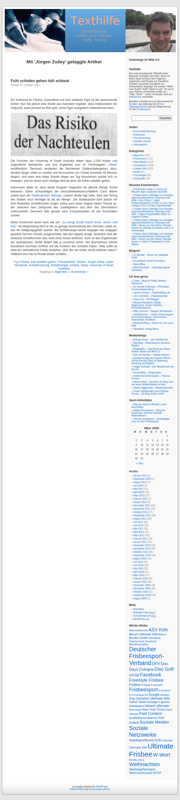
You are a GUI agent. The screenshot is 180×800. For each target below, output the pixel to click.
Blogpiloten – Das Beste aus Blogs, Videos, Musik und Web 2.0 (151, 350)
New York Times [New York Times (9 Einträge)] (153, 709)
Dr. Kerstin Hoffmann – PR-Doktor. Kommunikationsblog (150, 288)
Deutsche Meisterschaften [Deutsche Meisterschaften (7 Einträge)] (143, 643)
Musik (136, 172)
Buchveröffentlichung (144, 131)
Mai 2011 (138, 528)
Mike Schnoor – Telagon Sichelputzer (152, 311)
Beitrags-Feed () (144, 612)
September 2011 (142, 515)
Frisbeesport (143, 109)
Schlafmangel (59, 265)
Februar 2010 (140, 578)
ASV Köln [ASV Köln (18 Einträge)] (158, 629)
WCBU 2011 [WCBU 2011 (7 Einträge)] (136, 759)
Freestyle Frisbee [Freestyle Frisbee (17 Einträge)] (146, 680)
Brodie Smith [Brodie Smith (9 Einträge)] (138, 638)
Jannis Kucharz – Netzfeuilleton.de (151, 292)
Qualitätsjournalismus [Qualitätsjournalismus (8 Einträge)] (143, 718)
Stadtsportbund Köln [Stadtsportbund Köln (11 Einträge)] (145, 740)
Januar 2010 (140, 582)
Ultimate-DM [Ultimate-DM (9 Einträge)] (138, 747)
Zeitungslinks (140, 144)
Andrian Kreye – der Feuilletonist (150, 339)
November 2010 (141, 548)
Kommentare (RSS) (99, 789)
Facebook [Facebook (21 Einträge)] (150, 674)
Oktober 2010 (140, 552)
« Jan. (140, 463)
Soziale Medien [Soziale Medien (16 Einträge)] (154, 722)
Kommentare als (144, 615)
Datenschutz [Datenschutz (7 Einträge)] (136, 641)
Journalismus (140, 165)
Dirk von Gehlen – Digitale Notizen (151, 354)
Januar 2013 (140, 475)
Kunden (133, 104)
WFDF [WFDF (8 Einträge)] (157, 773)
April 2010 (138, 572)
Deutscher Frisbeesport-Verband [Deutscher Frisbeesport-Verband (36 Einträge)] (146, 656)
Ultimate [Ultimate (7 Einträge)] (167, 740)
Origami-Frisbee (139, 216)
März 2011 (138, 535)
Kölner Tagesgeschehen (146, 105)
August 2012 (140, 482)
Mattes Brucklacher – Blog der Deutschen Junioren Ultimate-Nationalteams (148, 413)
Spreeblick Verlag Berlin (145, 329)
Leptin (110, 262)
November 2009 (141, 588)
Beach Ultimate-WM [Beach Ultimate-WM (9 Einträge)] (143, 634)
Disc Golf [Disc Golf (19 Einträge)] (164, 669)
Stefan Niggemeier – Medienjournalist (153, 387)
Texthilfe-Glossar (142, 141)
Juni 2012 (138, 485)
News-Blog (139, 264)
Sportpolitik (139, 178)
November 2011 (141, 508)
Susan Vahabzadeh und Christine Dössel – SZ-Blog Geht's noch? (150, 392)
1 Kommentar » (79, 272)
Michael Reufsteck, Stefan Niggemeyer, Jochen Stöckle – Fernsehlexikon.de (147, 305)
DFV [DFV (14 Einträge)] (156, 663)
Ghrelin (81, 262)
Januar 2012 (140, 502)
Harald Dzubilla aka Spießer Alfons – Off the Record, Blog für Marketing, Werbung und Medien (151, 361)
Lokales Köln (140, 168)
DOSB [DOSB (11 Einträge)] (134, 675)
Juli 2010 (138, 562)
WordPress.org (141, 619)
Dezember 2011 (141, 505)
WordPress (102, 786)
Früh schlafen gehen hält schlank (40, 81)
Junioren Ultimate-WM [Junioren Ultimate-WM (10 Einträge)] (153, 698)
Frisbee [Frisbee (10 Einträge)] (134, 685)
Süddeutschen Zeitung (46, 195)
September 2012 (142, 479)
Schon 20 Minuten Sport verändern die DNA (149, 190)
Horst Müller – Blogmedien (147, 372)
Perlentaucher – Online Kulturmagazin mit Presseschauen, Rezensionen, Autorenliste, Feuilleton (152, 317)
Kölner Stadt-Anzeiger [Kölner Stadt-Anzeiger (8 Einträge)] (143, 702)
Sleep (112, 164)
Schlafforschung (39, 265)
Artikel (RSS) (77, 789)
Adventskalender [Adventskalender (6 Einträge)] (138, 630)
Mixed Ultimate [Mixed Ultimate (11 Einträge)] (157, 706)
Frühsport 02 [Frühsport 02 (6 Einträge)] (141, 694)
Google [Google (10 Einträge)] (154, 695)
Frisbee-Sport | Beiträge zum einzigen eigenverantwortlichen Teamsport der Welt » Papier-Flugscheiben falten (152, 211)
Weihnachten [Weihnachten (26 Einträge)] (144, 764)
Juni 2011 (138, 525)
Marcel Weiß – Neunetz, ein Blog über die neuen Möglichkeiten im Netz (152, 383)
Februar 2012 (140, 499)
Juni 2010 (138, 565)
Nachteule (20, 265)
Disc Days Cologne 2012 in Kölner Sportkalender (152, 204)
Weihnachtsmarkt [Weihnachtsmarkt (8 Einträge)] (140, 773)
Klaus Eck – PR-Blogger (146, 299)
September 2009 (142, 595)
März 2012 (138, 495)
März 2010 (138, 575)
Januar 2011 (140, 542)
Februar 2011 (140, 538)
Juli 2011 (138, 522)
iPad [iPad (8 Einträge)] (132, 698)
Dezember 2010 (141, 545)
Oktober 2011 (140, 512)
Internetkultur (140, 162)
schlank (74, 265)
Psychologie (139, 175)
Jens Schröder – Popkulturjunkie (150, 296)
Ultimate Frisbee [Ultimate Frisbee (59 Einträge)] (151, 750)
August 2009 (140, 598)
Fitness (25, 262)
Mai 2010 (138, 568)
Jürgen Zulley (95, 262)
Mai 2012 (138, 489)
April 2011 (138, 532)
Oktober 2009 (140, 592)
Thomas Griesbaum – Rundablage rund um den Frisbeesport (150, 420)
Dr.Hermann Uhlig (142, 189)
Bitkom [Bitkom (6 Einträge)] (162, 634)
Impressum (139, 134)
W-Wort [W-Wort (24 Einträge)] (161, 755)
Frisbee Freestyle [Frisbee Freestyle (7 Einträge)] (151, 684)
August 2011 (140, 518)
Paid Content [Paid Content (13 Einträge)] (150, 713)
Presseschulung (141, 138)
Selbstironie (135, 97)
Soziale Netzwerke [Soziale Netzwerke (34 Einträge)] (143, 731)
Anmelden (138, 609)
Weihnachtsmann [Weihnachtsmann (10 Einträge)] (142, 769)
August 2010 (140, 558)
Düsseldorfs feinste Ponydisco (149, 261)
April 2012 (138, 492)
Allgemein (60, 272)
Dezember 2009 (141, 585)
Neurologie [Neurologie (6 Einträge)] (135, 709)
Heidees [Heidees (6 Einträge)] (165, 694)
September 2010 (142, 555)
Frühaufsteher (66, 262)
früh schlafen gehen (43, 262)
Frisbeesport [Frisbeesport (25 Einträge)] (143, 690)
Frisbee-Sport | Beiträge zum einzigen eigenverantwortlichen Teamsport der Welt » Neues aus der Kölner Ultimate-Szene (152, 224)
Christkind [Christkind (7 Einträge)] (154, 637)
